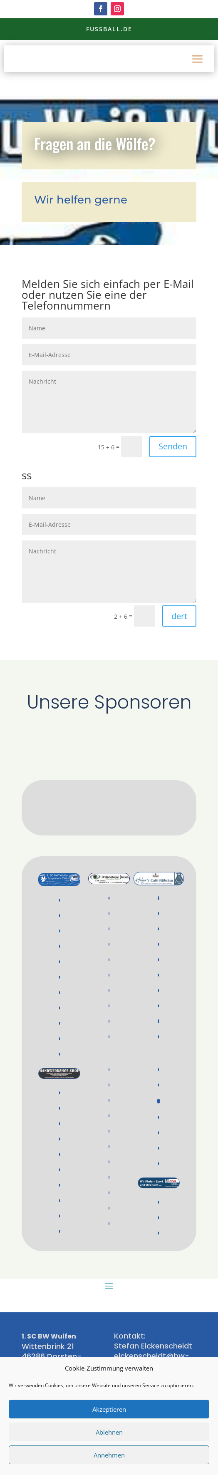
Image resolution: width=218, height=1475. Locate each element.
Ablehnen (109, 1432)
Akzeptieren (109, 1409)
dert (179, 616)
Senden (173, 446)
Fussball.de (109, 29)
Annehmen (109, 1455)
